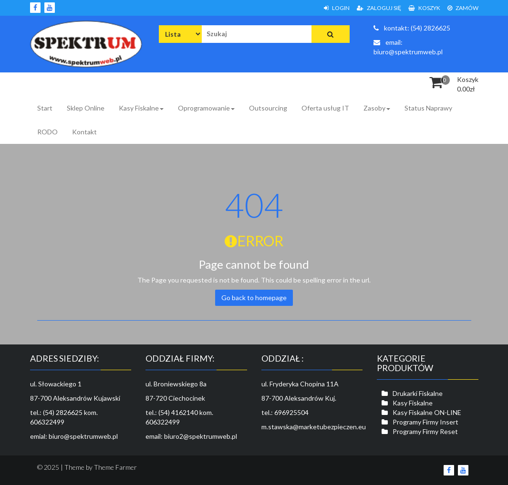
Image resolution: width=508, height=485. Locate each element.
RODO (47, 132)
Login (337, 7)
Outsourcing (268, 108)
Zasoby (376, 108)
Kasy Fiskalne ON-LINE (427, 412)
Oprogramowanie (206, 108)
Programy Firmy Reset (425, 431)
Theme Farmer (115, 467)
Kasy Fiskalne (141, 108)
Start (44, 108)
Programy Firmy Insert (425, 422)
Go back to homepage (254, 297)
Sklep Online (85, 108)
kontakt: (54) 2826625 (411, 28)
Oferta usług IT (325, 108)
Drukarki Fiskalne (418, 393)
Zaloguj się (379, 7)
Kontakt (84, 132)
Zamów (462, 7)
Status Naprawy (428, 108)
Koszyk (424, 7)
